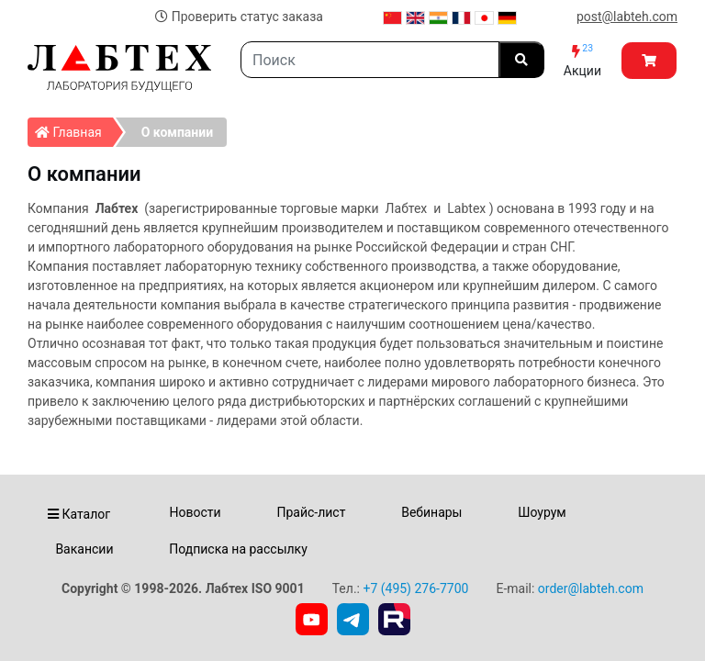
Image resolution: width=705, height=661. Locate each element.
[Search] (370, 59)
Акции (582, 60)
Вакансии (84, 549)
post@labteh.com (626, 16)
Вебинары (431, 512)
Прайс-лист (310, 512)
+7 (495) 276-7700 (415, 588)
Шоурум (541, 512)
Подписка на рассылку (238, 549)
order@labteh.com (590, 588)
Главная (74, 129)
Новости (195, 512)
